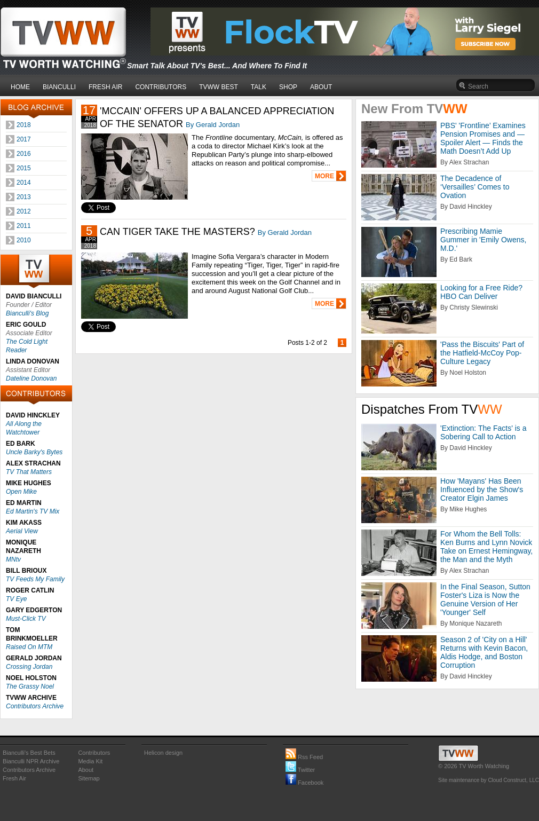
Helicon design (163, 752)
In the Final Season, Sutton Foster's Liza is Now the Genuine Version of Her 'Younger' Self (485, 599)
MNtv (13, 559)
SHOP (288, 87)
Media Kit (90, 761)
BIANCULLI (59, 87)
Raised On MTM (29, 647)
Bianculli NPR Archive (31, 761)
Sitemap (88, 778)
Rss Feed (304, 757)
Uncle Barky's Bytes (34, 452)
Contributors (94, 752)
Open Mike (21, 491)
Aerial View (22, 531)
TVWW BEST (218, 87)
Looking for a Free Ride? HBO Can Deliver (481, 292)
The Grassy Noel (30, 686)
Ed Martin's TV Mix (32, 511)
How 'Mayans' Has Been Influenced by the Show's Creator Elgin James (481, 489)
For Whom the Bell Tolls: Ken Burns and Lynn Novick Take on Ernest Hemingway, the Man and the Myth (486, 547)
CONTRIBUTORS (160, 87)
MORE (324, 176)
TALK (258, 87)
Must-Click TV (26, 618)
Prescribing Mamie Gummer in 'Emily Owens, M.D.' (483, 239)
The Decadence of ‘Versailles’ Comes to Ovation (474, 187)
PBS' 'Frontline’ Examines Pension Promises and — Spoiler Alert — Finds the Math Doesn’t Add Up (483, 138)
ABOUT (321, 87)
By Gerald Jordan (213, 125)
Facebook (304, 782)
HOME (20, 87)
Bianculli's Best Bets (29, 752)
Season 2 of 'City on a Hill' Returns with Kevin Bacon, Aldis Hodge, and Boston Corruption (484, 652)
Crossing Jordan (29, 666)
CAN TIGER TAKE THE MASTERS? (177, 231)
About (85, 770)
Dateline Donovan (31, 378)
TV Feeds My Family (35, 579)
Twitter (300, 770)
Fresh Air (14, 778)
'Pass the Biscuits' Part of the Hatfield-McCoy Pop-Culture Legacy (482, 353)
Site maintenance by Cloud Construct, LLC (488, 780)
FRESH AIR (105, 87)
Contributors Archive (35, 706)
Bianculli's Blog (27, 313)
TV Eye (16, 599)
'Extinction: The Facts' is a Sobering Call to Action (483, 432)
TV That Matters (29, 472)
